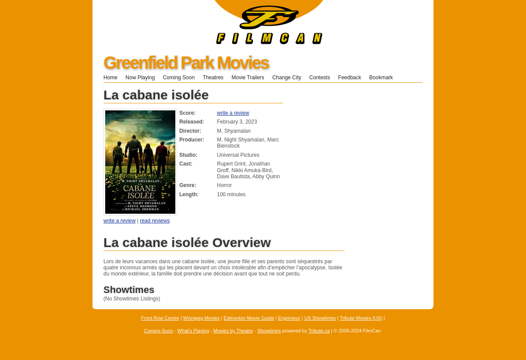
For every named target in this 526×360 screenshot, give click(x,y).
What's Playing (193, 330)
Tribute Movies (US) (361, 318)
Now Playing (140, 77)
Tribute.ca (319, 330)
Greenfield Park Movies (185, 62)
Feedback (349, 77)
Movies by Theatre (233, 330)
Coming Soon (179, 77)
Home (110, 77)
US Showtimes (320, 318)
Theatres (213, 77)
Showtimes (269, 330)
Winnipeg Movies (201, 318)
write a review (233, 113)
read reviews (155, 221)
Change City (286, 77)
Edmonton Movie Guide (249, 318)
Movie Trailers (247, 77)
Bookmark (383, 77)
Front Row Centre (160, 318)
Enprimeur (289, 318)
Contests (319, 77)
